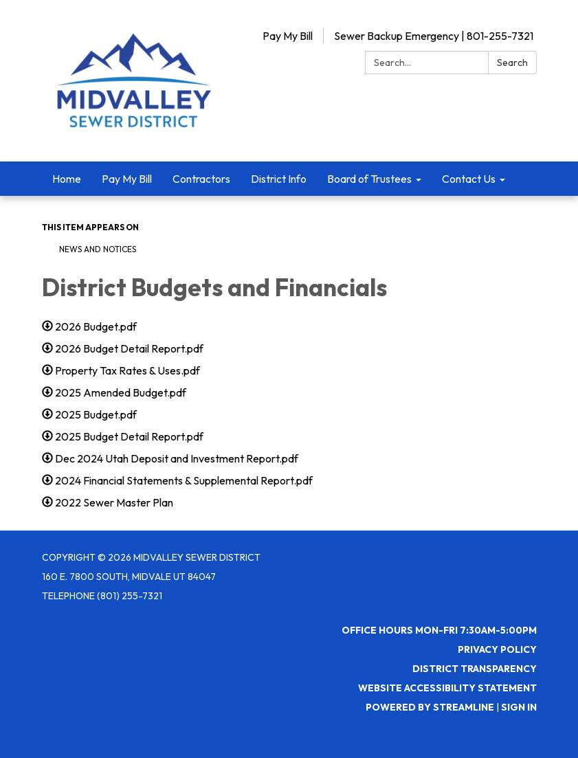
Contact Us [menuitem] (469, 179)
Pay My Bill (288, 36)
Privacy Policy (497, 649)
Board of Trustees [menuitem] (369, 179)
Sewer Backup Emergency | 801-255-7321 (433, 36)
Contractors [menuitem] (201, 179)
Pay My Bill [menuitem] (127, 179)
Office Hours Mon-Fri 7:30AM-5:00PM (439, 630)
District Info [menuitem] (279, 179)
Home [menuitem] (66, 179)
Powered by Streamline (430, 707)
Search (512, 62)
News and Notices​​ (97, 249)
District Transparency (474, 668)
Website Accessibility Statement (447, 688)
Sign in (519, 707)
